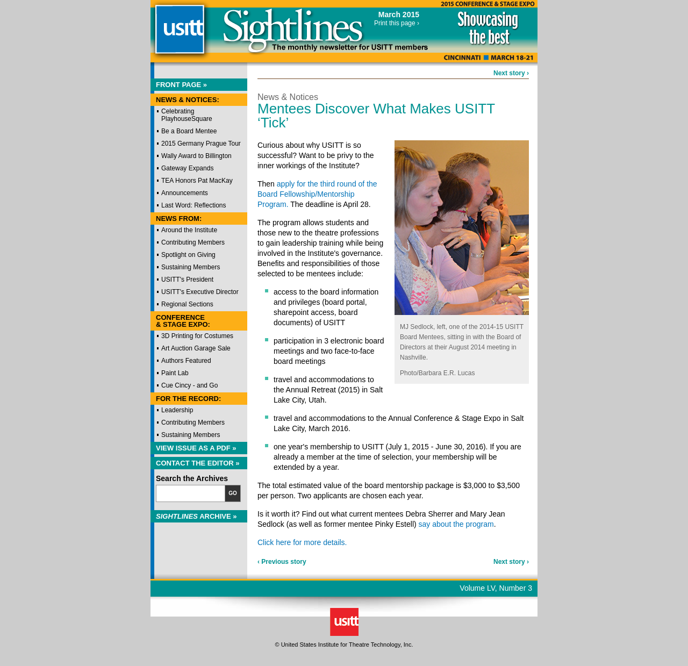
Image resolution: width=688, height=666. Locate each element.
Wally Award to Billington (196, 156)
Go (232, 493)
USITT (179, 34)
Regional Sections (187, 304)
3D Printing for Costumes (197, 336)
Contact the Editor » (198, 463)
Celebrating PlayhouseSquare (186, 115)
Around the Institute (189, 230)
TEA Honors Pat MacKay (197, 180)
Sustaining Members (190, 267)
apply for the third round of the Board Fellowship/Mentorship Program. (317, 194)
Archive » (196, 516)
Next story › (511, 73)
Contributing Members (193, 242)
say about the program (456, 524)
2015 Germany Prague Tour (201, 143)
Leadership (177, 410)
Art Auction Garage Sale (196, 348)
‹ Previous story (281, 561)
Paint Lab (175, 373)
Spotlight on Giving (188, 255)
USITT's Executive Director (200, 292)
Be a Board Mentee (189, 131)
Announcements (184, 193)
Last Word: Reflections (193, 205)
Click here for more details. (302, 542)
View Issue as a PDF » (196, 448)
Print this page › (396, 23)
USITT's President (187, 279)
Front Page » (181, 85)
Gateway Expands (187, 168)
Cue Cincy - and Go (189, 385)
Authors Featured (186, 360)
